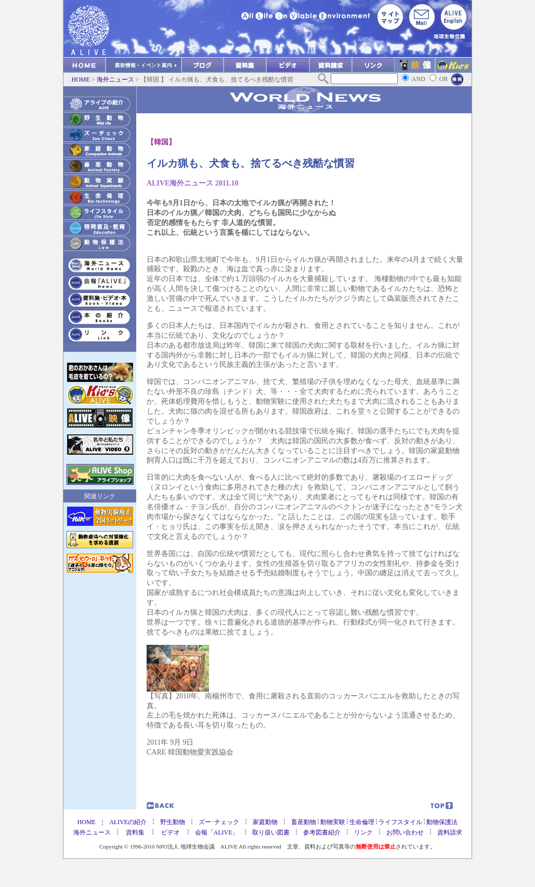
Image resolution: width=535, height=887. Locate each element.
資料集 (135, 832)
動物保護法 (442, 822)
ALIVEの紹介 (128, 822)
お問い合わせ (405, 832)
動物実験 (332, 822)
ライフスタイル (401, 822)
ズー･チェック (219, 822)
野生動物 (172, 822)
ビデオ (167, 832)
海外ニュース (115, 79)
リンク (363, 832)
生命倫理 (362, 822)
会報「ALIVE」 (217, 832)
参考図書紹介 (325, 832)
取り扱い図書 (271, 832)
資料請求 (449, 832)
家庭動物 (265, 822)
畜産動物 (303, 822)
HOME (81, 79)
